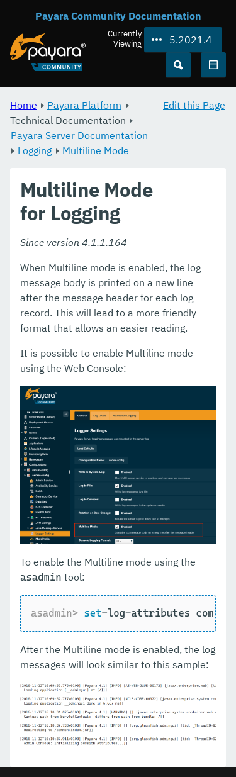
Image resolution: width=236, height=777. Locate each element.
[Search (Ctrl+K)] (178, 64)
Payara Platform (84, 105)
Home (23, 105)
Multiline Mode (95, 150)
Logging (35, 150)
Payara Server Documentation (79, 135)
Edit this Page (194, 105)
